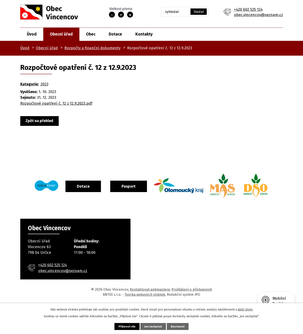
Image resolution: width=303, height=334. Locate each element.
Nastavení (182, 326)
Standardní (121, 15)
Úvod (32, 34)
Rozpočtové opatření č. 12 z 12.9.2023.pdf (56, 103)
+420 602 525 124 (248, 9)
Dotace (115, 34)
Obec (90, 34)
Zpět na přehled (42, 121)
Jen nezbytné (153, 326)
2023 (44, 84)
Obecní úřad (61, 34)
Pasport (146, 186)
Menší (112, 15)
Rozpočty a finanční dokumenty (92, 48)
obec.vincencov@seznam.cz (258, 14)
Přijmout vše (123, 326)
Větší (130, 15)
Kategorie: (29, 84)
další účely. (245, 309)
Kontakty (144, 34)
